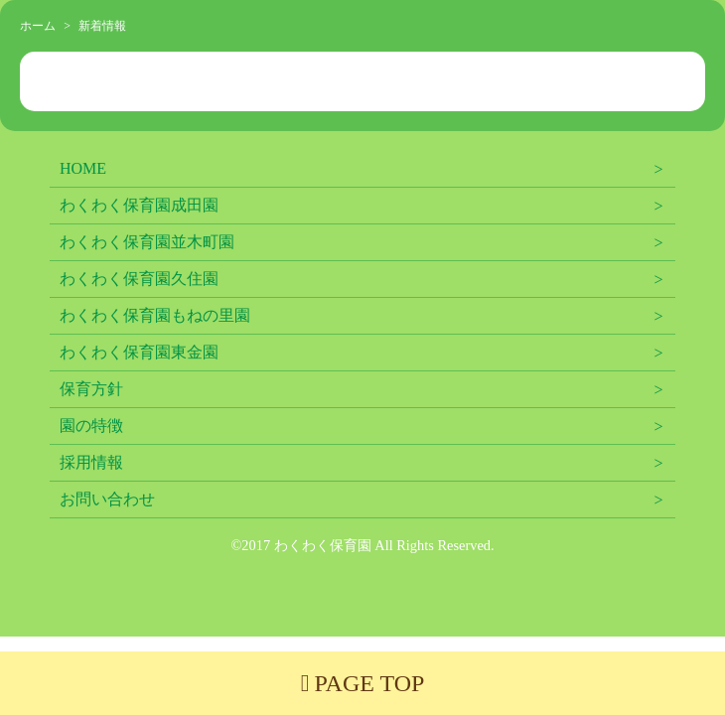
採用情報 (91, 462)
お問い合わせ (107, 499)
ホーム (38, 26)
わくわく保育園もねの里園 (155, 315)
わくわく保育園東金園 (139, 352)
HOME (83, 168)
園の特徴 (91, 425)
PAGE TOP (363, 683)
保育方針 (91, 388)
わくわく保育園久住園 (139, 278)
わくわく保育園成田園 (139, 205)
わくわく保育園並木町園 (147, 241)
